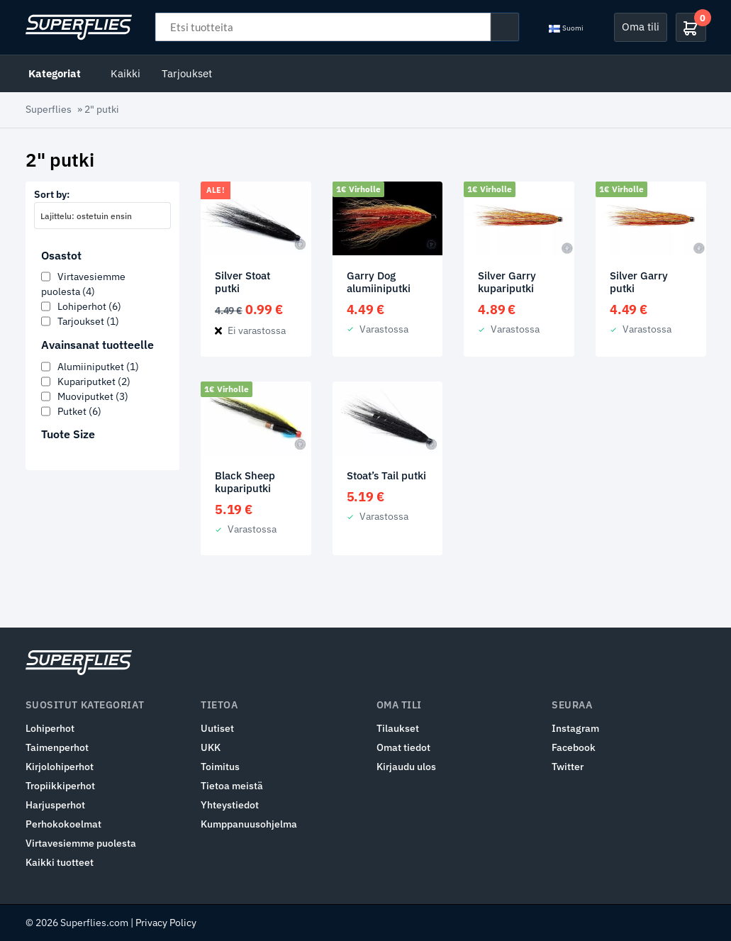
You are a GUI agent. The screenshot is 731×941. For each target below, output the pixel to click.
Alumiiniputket (98, 366)
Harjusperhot (55, 804)
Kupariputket (93, 381)
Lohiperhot (89, 306)
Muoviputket (92, 396)
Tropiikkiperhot (60, 785)
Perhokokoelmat (63, 824)
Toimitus (220, 766)
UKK (211, 747)
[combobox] (102, 215)
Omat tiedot (403, 747)
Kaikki (125, 73)
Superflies (49, 109)
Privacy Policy (165, 922)
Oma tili (640, 26)
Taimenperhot (57, 747)
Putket (79, 411)
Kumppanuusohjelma (249, 824)
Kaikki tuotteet (60, 862)
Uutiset (217, 728)
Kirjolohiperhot (60, 766)
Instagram (575, 728)
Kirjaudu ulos (406, 766)
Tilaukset (397, 728)
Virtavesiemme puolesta (81, 843)
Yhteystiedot (230, 804)
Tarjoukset (187, 73)
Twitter (568, 766)
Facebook (574, 747)
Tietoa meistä (232, 785)
